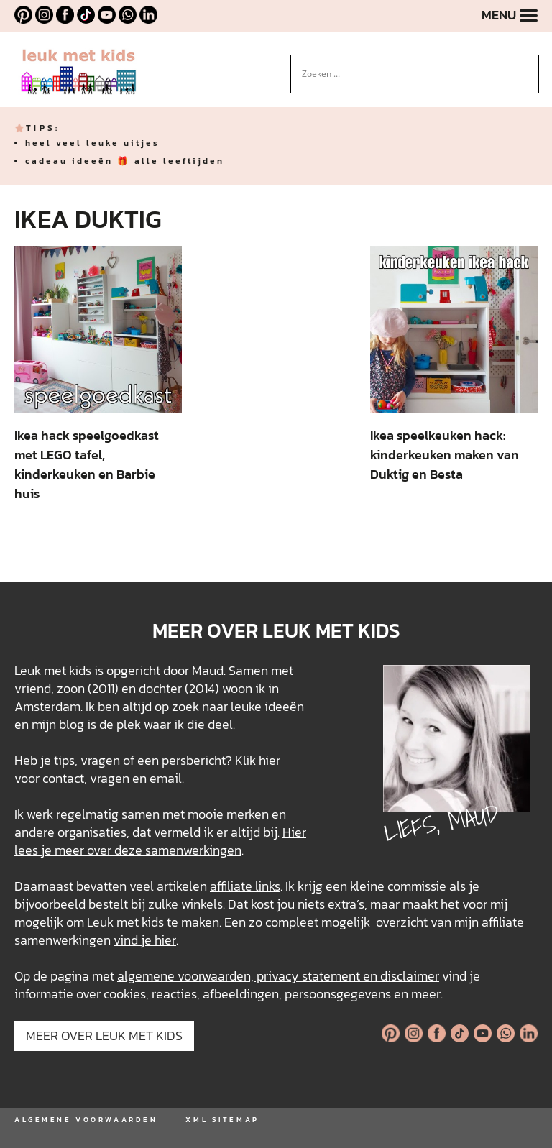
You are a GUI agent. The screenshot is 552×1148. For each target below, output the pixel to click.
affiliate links (245, 886)
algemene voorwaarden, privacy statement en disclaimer (278, 976)
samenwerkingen (193, 850)
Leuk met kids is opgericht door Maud (119, 670)
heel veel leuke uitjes (92, 143)
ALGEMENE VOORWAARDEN (85, 1119)
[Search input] (408, 74)
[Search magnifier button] (528, 65)
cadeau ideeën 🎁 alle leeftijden (124, 161)
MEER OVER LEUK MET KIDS (104, 1035)
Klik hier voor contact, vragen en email (147, 769)
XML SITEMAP (222, 1119)
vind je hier (145, 940)
